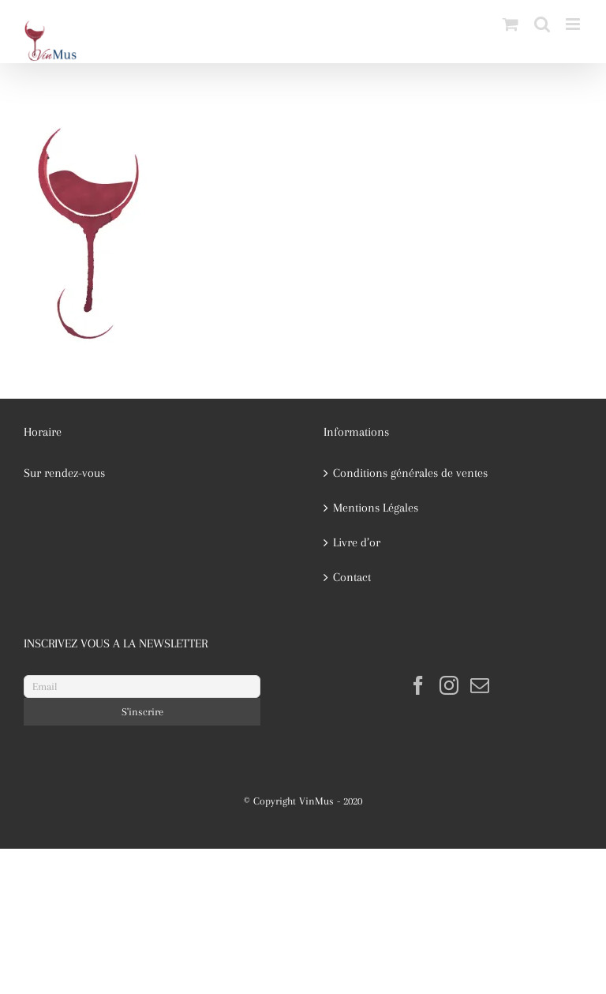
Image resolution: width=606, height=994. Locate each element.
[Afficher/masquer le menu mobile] (574, 24)
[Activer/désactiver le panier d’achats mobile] (510, 24)
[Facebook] (418, 685)
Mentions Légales (375, 508)
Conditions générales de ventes (410, 473)
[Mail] (479, 685)
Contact (352, 577)
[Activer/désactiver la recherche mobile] (542, 24)
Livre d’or (356, 542)
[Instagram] (449, 685)
